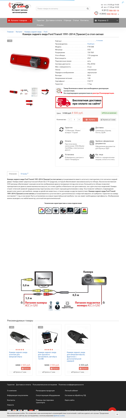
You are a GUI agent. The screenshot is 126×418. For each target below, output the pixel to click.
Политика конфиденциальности (71, 385)
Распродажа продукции (45, 391)
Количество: (61, 119)
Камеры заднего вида (33, 32)
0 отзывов (99, 40)
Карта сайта (69, 400)
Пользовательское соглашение (45, 385)
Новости (10, 405)
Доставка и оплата (54, 20)
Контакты (84, 20)
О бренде (67, 20)
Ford (45, 32)
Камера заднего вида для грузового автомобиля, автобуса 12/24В (47, 355)
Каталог (19, 20)
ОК (117, 414)
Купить (90, 119)
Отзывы (40, 25)
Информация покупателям (17, 395)
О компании (12, 391)
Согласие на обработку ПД (75, 395)
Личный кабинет (71, 391)
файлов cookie (59, 416)
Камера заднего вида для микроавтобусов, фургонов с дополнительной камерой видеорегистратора (76, 357)
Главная (10, 32)
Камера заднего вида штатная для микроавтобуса (18, 354)
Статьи (76, 20)
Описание (13, 174)
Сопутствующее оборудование (48, 395)
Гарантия (40, 20)
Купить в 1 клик (19, 372)
